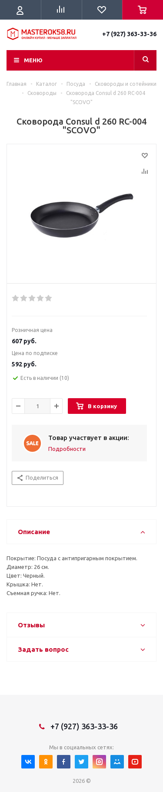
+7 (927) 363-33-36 (129, 34)
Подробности (67, 449)
